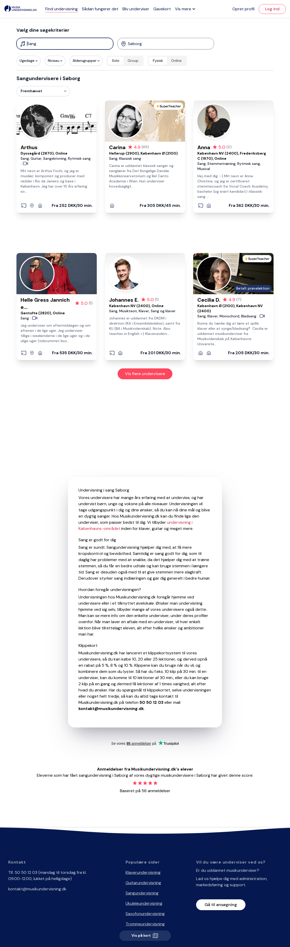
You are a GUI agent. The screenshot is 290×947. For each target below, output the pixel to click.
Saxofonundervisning (145, 913)
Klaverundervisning (143, 872)
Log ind (272, 9)
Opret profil (243, 9)
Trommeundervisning (145, 924)
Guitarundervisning (143, 882)
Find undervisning (61, 9)
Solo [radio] (115, 60)
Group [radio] (133, 60)
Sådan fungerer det (100, 9)
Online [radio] (176, 60)
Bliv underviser (135, 9)
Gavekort (162, 9)
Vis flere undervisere (145, 373)
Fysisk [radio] (158, 60)
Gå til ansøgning (221, 904)
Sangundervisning (142, 893)
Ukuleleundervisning (144, 903)
